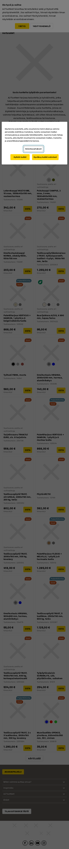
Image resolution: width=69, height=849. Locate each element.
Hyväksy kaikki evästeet (45, 157)
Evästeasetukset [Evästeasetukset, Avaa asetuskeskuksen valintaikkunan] (33, 149)
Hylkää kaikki (20, 157)
